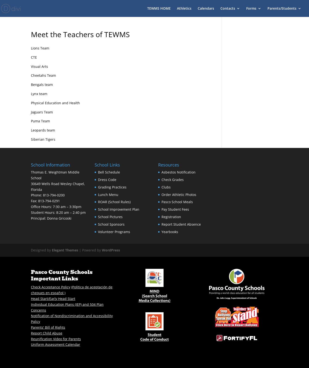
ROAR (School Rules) (114, 202)
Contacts (227, 9)
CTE (34, 57)
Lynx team (39, 93)
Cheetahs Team (43, 75)
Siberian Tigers (43, 139)
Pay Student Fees (175, 209)
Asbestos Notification (179, 172)
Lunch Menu (108, 194)
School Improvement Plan (118, 209)
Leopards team (43, 130)
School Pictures (110, 217)
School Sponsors (111, 224)
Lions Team (40, 48)
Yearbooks (170, 231)
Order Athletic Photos (179, 194)
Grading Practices (112, 187)
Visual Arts (39, 66)
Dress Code (107, 179)
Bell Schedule (109, 172)
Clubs (166, 187)
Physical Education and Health (55, 103)
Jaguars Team (42, 112)
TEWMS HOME (159, 9)
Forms (251, 9)
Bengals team (42, 84)
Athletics (184, 9)
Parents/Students (281, 9)
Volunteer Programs (114, 231)
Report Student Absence (181, 224)
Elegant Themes (65, 250)
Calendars (206, 9)
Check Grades (173, 179)
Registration (171, 217)
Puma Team (40, 121)
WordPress (111, 250)
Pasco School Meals (177, 202)
